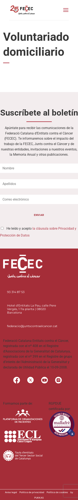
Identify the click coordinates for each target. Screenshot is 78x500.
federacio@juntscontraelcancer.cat (32, 326)
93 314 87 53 (16, 292)
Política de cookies (57, 492)
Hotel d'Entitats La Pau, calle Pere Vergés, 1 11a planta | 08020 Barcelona (31, 309)
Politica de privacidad (31, 492)
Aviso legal (11, 492)
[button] (66, 10)
